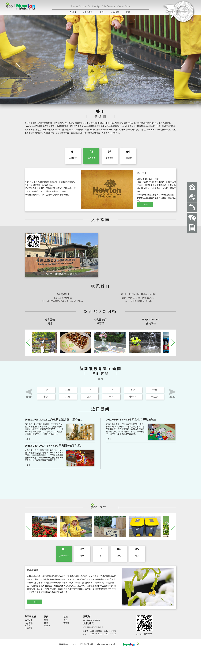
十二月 (154, 396)
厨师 (49, 323)
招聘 (128, 12)
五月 (133, 390)
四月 (111, 390)
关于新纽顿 (87, 12)
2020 (29, 396)
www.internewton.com (91, 620)
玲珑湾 (47, 625)
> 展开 (34, 204)
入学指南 (115, 12)
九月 (89, 396)
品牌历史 (28, 620)
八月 (67, 396)
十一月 (133, 396)
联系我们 (87, 616)
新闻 (102, 12)
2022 (172, 396)
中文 (75, 12)
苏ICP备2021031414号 (106, 644)
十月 (111, 396)
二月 (67, 390)
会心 (46, 623)
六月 (154, 390)
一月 (46, 390)
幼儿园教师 (100, 319)
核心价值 (28, 623)
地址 (65, 616)
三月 (89, 390)
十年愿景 (28, 628)
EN (71, 12)
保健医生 (151, 323)
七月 (46, 396)
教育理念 (28, 625)
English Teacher (151, 319)
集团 (46, 620)
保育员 (100, 323)
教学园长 (50, 319)
